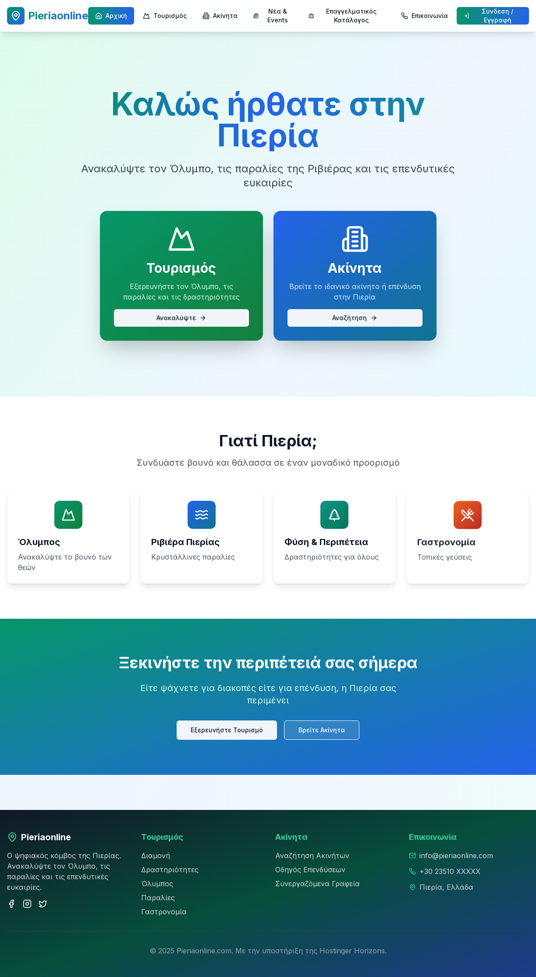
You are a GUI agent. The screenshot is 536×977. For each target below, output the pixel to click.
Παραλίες (158, 897)
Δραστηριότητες (170, 869)
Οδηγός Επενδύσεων (310, 869)
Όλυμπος (157, 883)
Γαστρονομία (164, 911)
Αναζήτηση (354, 317)
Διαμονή (155, 855)
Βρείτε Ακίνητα (320, 729)
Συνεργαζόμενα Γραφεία (317, 883)
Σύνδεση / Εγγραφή (488, 15)
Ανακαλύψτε (181, 317)
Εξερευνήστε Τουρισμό (228, 729)
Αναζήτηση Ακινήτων (312, 855)
